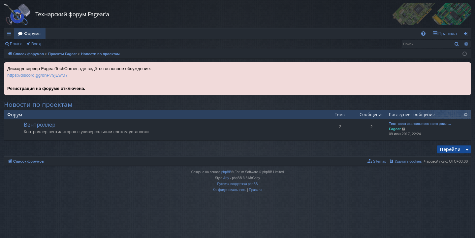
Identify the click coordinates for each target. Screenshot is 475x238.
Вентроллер (39, 124)
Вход (36, 44)
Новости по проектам (38, 104)
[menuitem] (423, 33)
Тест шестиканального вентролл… (420, 124)
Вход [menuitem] (467, 34)
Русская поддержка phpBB (237, 184)
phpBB (226, 172)
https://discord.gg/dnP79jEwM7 (37, 75)
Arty (226, 178)
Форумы (33, 33)
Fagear (395, 129)
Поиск (16, 44)
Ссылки (10, 34)
